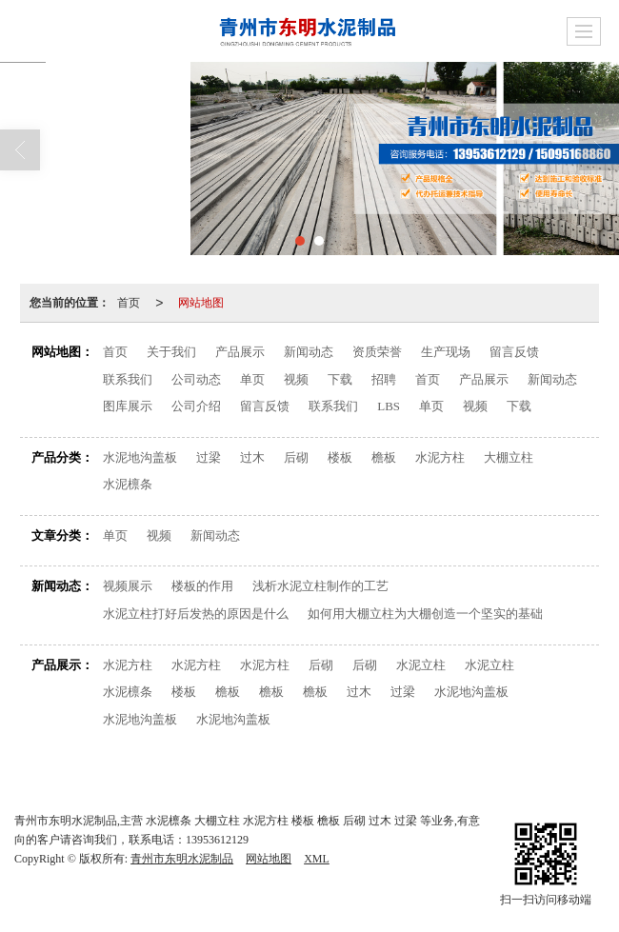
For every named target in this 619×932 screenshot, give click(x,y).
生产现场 (445, 352)
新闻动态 (308, 352)
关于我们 (171, 352)
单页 (252, 379)
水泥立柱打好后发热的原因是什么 (196, 613)
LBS (388, 406)
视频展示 (127, 586)
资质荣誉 (377, 352)
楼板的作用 (202, 586)
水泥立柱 (421, 665)
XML (316, 858)
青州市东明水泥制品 (181, 858)
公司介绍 (196, 406)
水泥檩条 (127, 484)
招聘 (383, 379)
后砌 (296, 457)
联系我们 (127, 379)
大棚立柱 (508, 457)
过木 (252, 457)
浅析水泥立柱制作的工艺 (320, 586)
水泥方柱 (440, 457)
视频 (296, 379)
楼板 (340, 457)
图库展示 (127, 406)
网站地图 (201, 302)
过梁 (208, 457)
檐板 (383, 457)
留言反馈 (514, 352)
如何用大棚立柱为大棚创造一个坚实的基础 (425, 613)
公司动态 (196, 379)
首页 (128, 302)
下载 (340, 379)
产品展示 (240, 352)
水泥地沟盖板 (140, 457)
